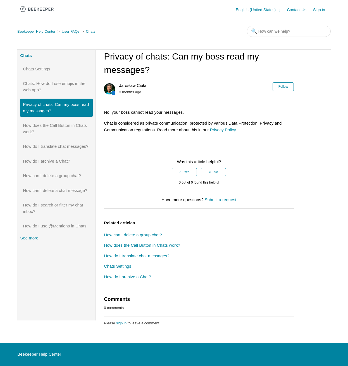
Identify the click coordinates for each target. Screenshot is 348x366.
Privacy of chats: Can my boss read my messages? (56, 107)
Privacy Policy (223, 129)
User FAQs (71, 31)
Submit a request (220, 199)
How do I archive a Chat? (46, 161)
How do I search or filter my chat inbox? (53, 208)
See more (29, 238)
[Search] (289, 31)
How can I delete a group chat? (52, 175)
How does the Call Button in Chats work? (55, 128)
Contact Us (296, 10)
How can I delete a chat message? (55, 190)
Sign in (319, 10)
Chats (90, 31)
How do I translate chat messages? (55, 146)
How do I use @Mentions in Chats (54, 226)
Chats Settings (36, 68)
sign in (121, 323)
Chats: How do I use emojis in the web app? (54, 86)
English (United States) (256, 10)
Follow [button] (283, 87)
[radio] (184, 172)
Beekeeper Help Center (36, 31)
